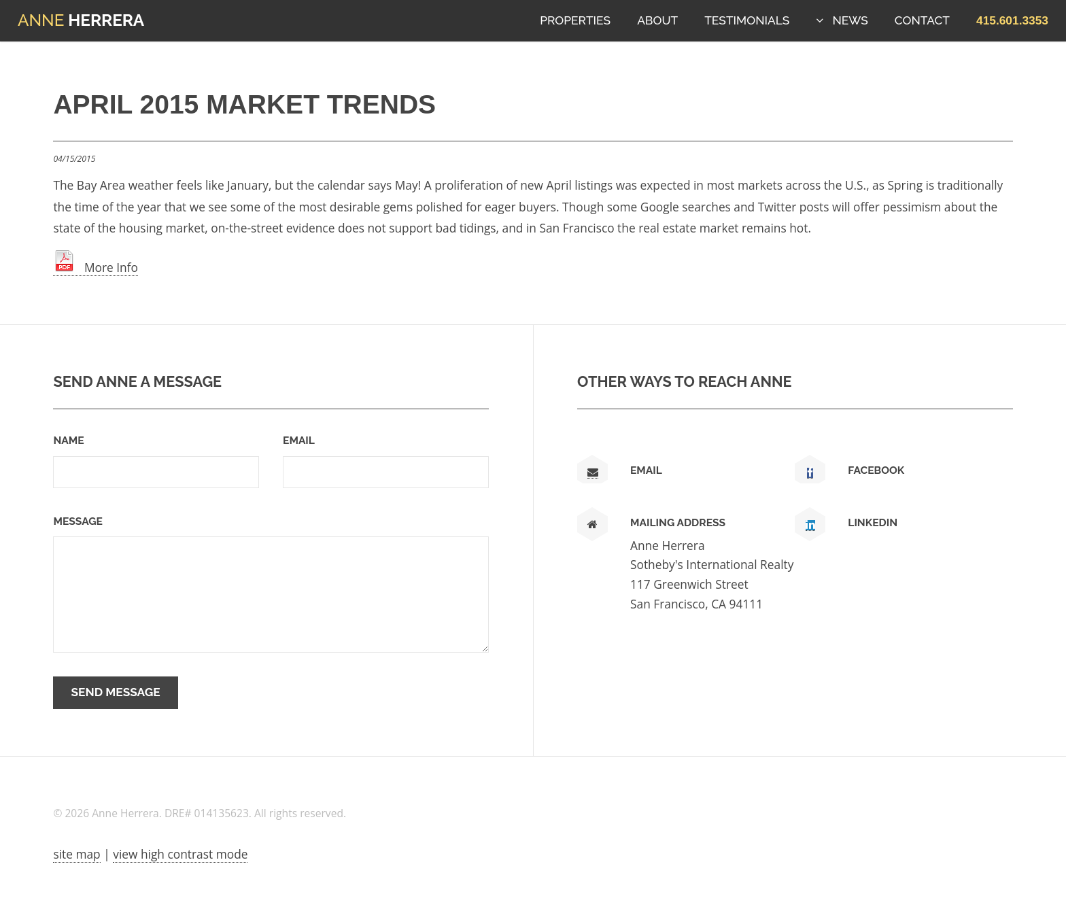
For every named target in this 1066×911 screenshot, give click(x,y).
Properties (575, 20)
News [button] (849, 20)
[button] (1012, 20)
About (657, 20)
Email (299, 440)
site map (76, 854)
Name (68, 440)
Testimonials (746, 20)
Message (77, 521)
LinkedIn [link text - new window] (872, 522)
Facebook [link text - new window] (876, 470)
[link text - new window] (810, 473)
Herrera (81, 20)
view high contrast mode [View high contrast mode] (180, 854)
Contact (922, 20)
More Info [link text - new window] (95, 267)
